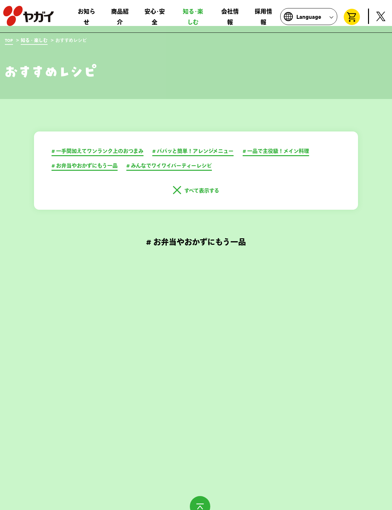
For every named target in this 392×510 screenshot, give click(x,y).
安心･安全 (154, 20)
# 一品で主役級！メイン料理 (276, 151)
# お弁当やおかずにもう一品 (85, 165)
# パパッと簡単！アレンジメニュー (193, 151)
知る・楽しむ (34, 40)
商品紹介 (120, 20)
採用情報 (263, 20)
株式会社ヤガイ (28, 18)
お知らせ (86, 20)
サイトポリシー (143, 501)
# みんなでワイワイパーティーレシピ (169, 165)
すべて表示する (201, 190)
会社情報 (230, 20)
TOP (9, 40)
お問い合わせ (18, 501)
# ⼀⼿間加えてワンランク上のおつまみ (98, 151)
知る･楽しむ (193, 20)
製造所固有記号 (79, 501)
